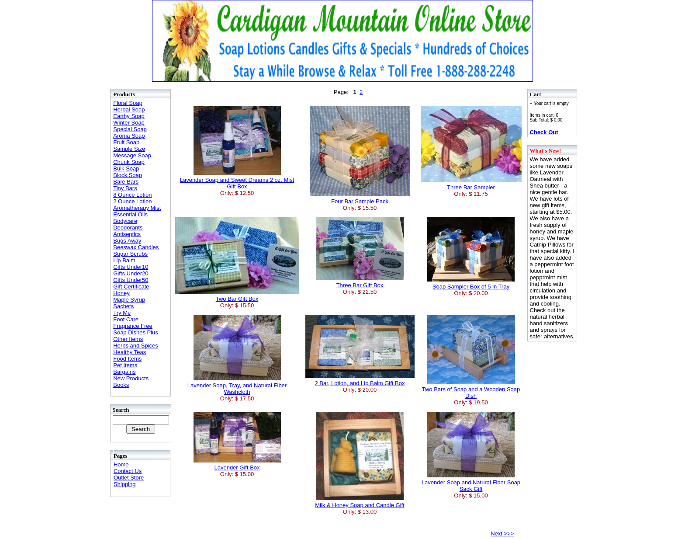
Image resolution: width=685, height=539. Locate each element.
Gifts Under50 (130, 280)
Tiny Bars (125, 188)
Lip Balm (124, 260)
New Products (131, 378)
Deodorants (127, 227)
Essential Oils (130, 214)
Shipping (125, 484)
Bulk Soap (126, 168)
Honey (121, 293)
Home (121, 464)
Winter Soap (129, 122)
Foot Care (125, 319)
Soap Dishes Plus (135, 332)
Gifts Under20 (130, 273)
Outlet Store (129, 477)
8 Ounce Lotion (132, 194)
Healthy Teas (129, 352)
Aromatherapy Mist (137, 208)
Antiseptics (127, 234)
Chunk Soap (129, 162)
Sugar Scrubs (130, 253)
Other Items (128, 339)
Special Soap (130, 129)
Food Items (127, 358)
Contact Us (128, 471)
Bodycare (125, 221)
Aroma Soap (129, 135)
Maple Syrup (129, 299)
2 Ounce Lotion (132, 201)
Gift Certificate (131, 286)
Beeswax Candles (136, 247)
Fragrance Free (132, 326)
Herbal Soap (129, 109)
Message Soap (132, 155)
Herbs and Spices (135, 345)
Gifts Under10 (130, 267)
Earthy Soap (129, 116)
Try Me (122, 312)
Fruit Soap (126, 142)
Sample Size (129, 149)
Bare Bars (125, 181)
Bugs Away (127, 240)
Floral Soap (127, 103)
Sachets (123, 306)
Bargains (124, 372)
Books (121, 385)
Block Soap (127, 175)
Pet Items (125, 365)
